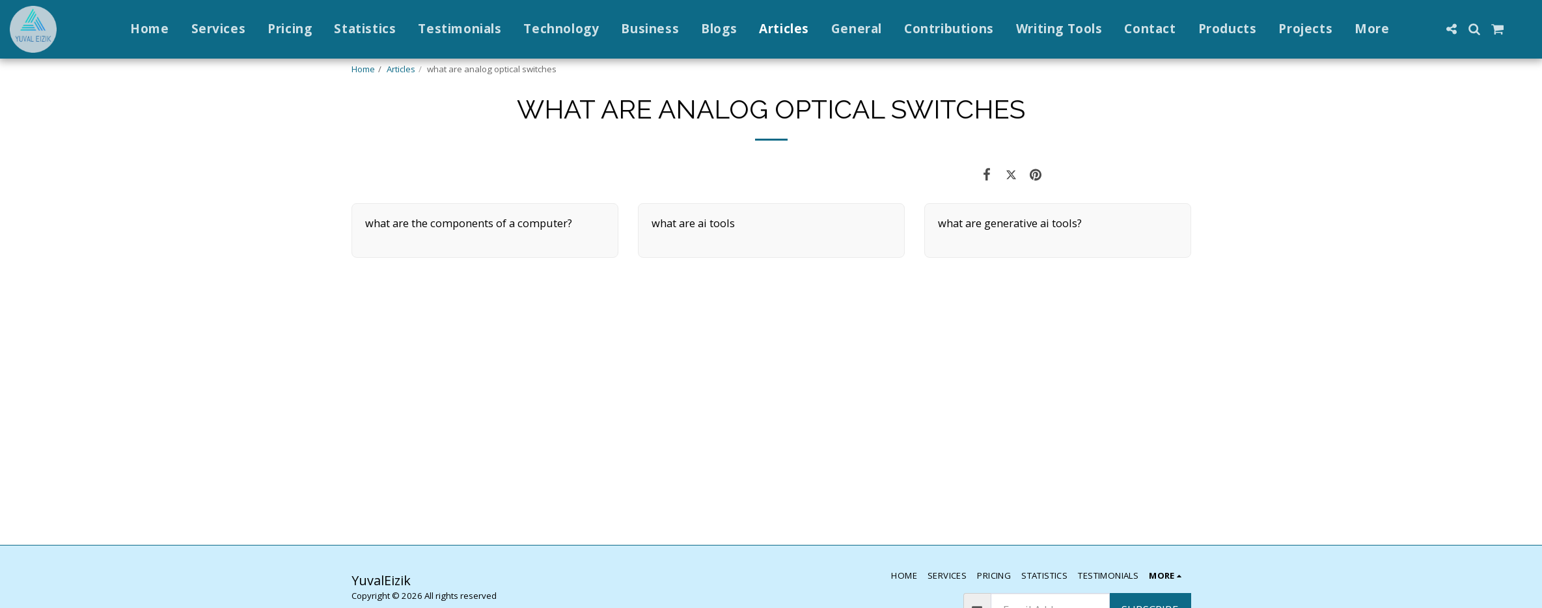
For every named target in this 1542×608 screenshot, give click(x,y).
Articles (401, 69)
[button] (1451, 29)
